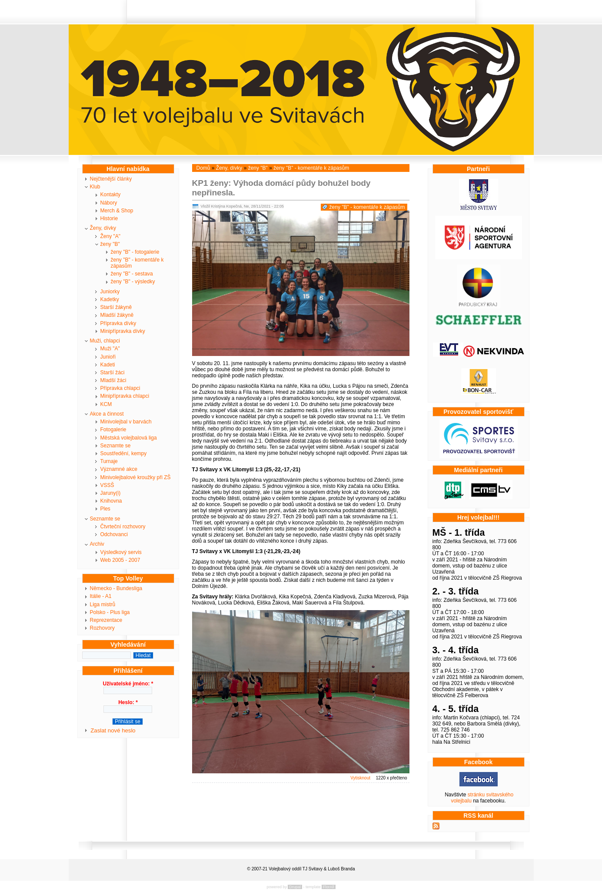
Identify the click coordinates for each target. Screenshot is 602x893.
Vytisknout (360, 778)
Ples (105, 509)
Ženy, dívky (103, 228)
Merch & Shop (116, 211)
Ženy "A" (110, 236)
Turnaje (109, 461)
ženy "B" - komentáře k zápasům (137, 263)
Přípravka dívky (118, 323)
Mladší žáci (113, 380)
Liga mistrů (103, 604)
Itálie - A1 (101, 596)
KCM (106, 404)
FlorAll (328, 887)
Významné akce (118, 469)
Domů (203, 168)
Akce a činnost (107, 414)
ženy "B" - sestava (132, 274)
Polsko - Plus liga (110, 612)
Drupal (295, 887)
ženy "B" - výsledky (133, 282)
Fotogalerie (113, 429)
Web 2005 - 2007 (120, 560)
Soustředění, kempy (123, 453)
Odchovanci (114, 534)
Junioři (108, 357)
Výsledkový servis (121, 552)
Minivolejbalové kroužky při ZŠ (135, 477)
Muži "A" (110, 349)
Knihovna (111, 501)
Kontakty (110, 194)
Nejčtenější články (111, 179)
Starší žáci (112, 372)
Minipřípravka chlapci (125, 396)
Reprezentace (106, 620)
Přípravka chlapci (120, 388)
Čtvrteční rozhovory (123, 527)
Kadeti (107, 365)
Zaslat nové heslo (112, 730)
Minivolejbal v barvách (126, 422)
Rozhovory (102, 628)
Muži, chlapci (105, 341)
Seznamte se (115, 446)
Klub (95, 187)
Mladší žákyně (117, 315)
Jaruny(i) (110, 493)
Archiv (97, 544)
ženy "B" (110, 244)
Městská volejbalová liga (128, 438)
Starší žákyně (116, 307)
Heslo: (128, 702)
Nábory (108, 203)
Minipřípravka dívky (122, 331)
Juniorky (110, 292)
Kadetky (109, 299)
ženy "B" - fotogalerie (135, 252)
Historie (109, 218)
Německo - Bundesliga (116, 588)
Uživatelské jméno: (128, 684)
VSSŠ (107, 485)
